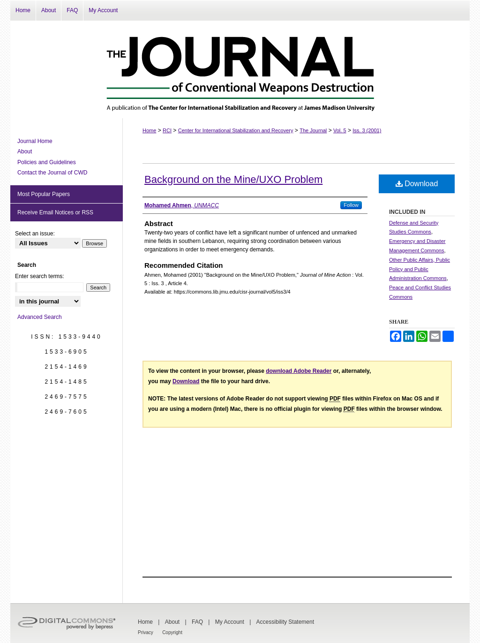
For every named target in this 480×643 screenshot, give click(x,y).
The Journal (313, 130)
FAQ (197, 622)
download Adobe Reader (298, 371)
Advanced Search (39, 317)
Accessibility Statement (285, 622)
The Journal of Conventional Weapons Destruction (240, 69)
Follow (351, 205)
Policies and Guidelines (46, 162)
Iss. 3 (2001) (366, 130)
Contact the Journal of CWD (52, 172)
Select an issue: (35, 233)
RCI (167, 130)
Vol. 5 (339, 130)
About (24, 151)
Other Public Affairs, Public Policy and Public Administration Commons (419, 269)
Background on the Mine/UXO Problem (233, 179)
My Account (229, 622)
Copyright (172, 632)
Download (417, 184)
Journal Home (34, 141)
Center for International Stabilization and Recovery (235, 130)
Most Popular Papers (43, 194)
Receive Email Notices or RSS (55, 212)
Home (149, 130)
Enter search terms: (39, 276)
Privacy (145, 632)
